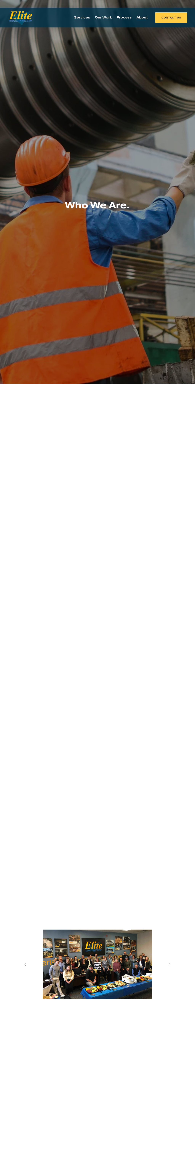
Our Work (103, 18)
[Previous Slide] (25, 964)
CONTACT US (171, 17)
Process (124, 18)
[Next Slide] (169, 964)
